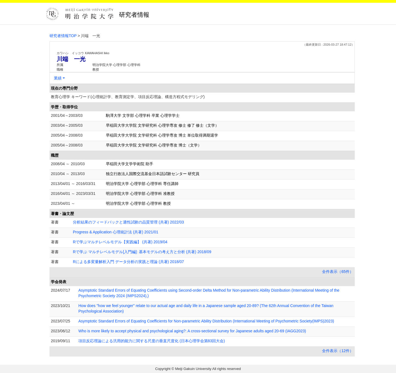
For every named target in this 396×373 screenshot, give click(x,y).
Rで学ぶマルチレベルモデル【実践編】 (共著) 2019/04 (120, 242)
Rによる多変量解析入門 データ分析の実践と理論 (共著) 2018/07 (128, 261)
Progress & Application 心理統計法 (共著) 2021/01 (115, 232)
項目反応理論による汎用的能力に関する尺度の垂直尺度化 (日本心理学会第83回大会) (151, 341)
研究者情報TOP (63, 36)
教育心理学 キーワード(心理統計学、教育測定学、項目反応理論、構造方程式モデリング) (128, 97)
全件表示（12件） (337, 351)
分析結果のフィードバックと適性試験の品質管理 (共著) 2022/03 (128, 222)
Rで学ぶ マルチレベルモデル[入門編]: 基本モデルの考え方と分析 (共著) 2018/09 (142, 252)
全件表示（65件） (337, 271)
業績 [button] (58, 78)
